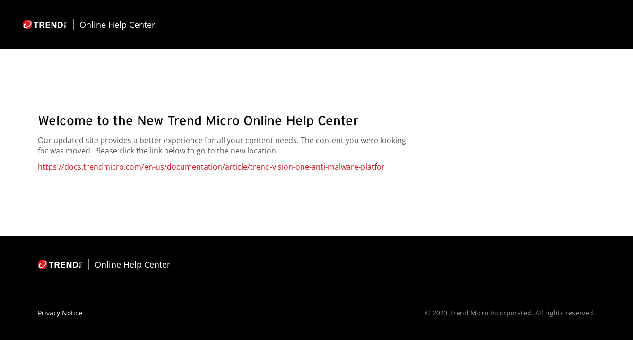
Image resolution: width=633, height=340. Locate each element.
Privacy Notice (60, 312)
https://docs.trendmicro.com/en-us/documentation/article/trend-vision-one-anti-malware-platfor (211, 167)
